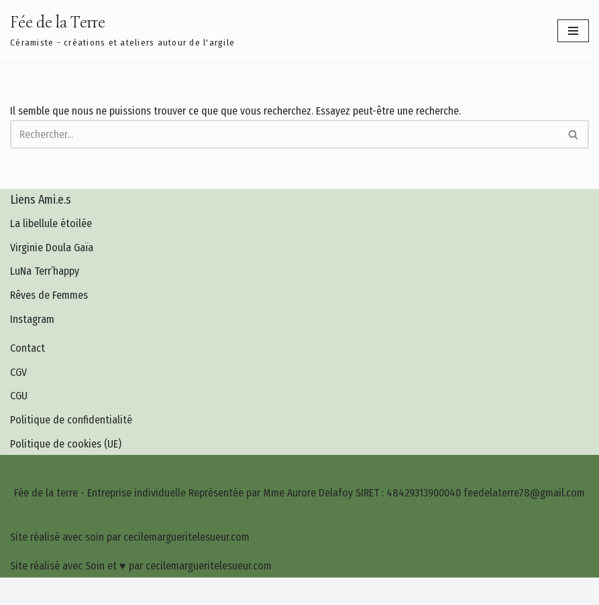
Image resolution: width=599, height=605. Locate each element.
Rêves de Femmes (49, 295)
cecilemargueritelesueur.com (358, 591)
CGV (18, 372)
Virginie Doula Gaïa (51, 247)
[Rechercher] (284, 134)
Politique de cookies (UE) (65, 444)
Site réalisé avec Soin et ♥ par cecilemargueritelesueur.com (141, 565)
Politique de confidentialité (71, 419)
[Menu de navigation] (573, 30)
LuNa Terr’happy (44, 271)
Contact (27, 348)
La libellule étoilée (51, 223)
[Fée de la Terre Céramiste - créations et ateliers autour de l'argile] (122, 30)
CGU (19, 395)
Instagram (32, 319)
